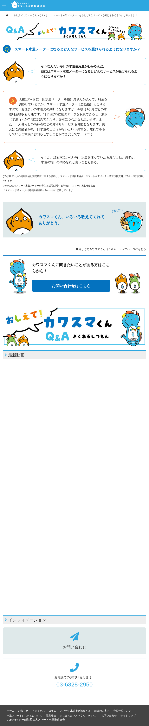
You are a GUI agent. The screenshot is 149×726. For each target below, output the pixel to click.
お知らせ (23, 710)
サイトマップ (128, 715)
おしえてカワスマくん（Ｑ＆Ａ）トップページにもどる (111, 249)
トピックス (38, 710)
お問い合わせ (109, 715)
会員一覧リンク (122, 710)
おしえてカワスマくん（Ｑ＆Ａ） (31, 15)
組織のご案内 (101, 710)
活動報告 (51, 715)
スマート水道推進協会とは (75, 710)
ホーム (10, 710)
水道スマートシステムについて (24, 715)
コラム (52, 710)
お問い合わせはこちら (71, 286)
